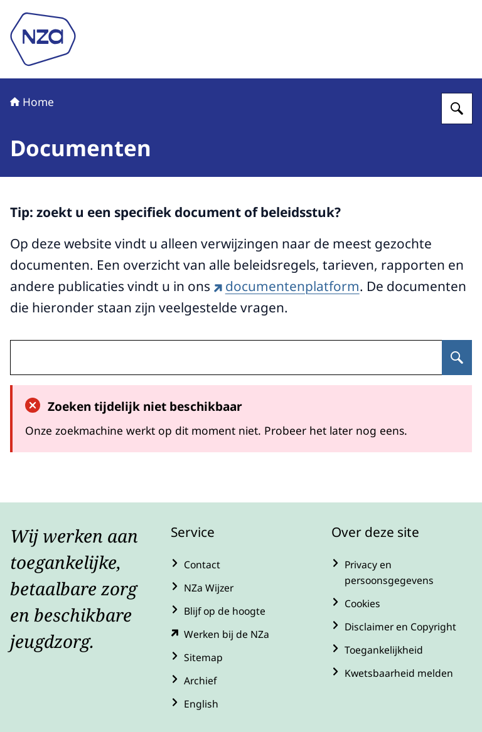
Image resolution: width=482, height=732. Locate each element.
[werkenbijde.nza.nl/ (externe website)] (241, 634)
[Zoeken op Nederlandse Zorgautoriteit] (457, 108)
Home (32, 101)
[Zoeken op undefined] (457, 357)
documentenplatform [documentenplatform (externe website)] (286, 286)
